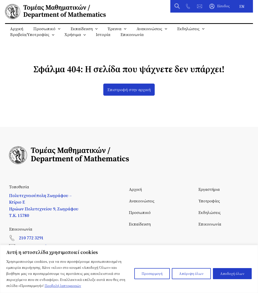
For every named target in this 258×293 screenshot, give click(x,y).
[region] (129, 269)
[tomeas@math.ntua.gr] (199, 6)
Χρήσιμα (72, 39)
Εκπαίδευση (79, 29)
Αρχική (15, 29)
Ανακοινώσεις (142, 29)
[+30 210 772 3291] (187, 6)
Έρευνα (110, 29)
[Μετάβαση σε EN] (242, 6)
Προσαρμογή (152, 273)
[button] (177, 6)
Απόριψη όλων (191, 273)
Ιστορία (98, 39)
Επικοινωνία (125, 39)
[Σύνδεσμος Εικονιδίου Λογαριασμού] (219, 6)
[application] (54, 29)
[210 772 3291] (12, 238)
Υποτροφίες (210, 201)
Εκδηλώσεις (180, 29)
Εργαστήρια (210, 189)
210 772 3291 (31, 237)
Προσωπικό (43, 29)
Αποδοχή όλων (232, 273)
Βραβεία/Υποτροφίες (31, 39)
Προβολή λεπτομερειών (64, 285)
